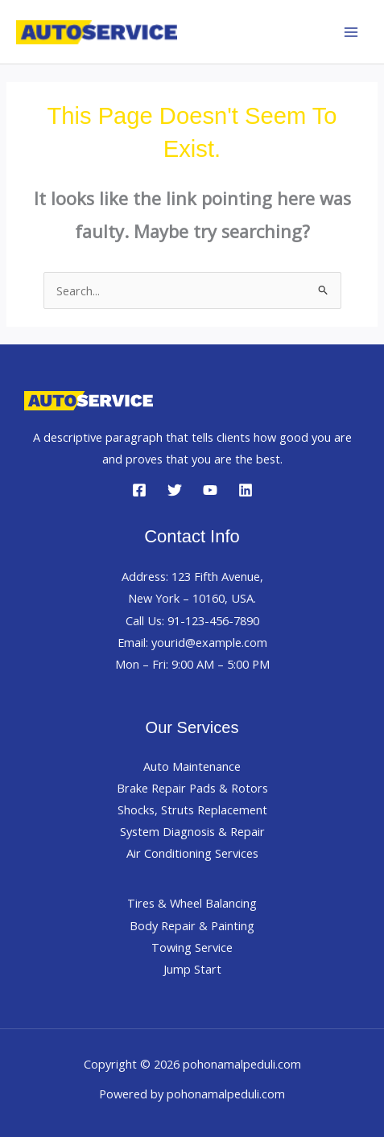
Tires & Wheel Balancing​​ (192, 903)
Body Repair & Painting (192, 925)
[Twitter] (174, 490)
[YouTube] (210, 490)
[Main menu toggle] (351, 32)
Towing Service (192, 947)
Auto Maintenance (192, 766)
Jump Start (192, 969)
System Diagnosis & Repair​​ (192, 831)
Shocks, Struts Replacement (192, 809)
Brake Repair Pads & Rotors (192, 788)
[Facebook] (139, 490)
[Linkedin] (245, 490)
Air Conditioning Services (192, 853)
